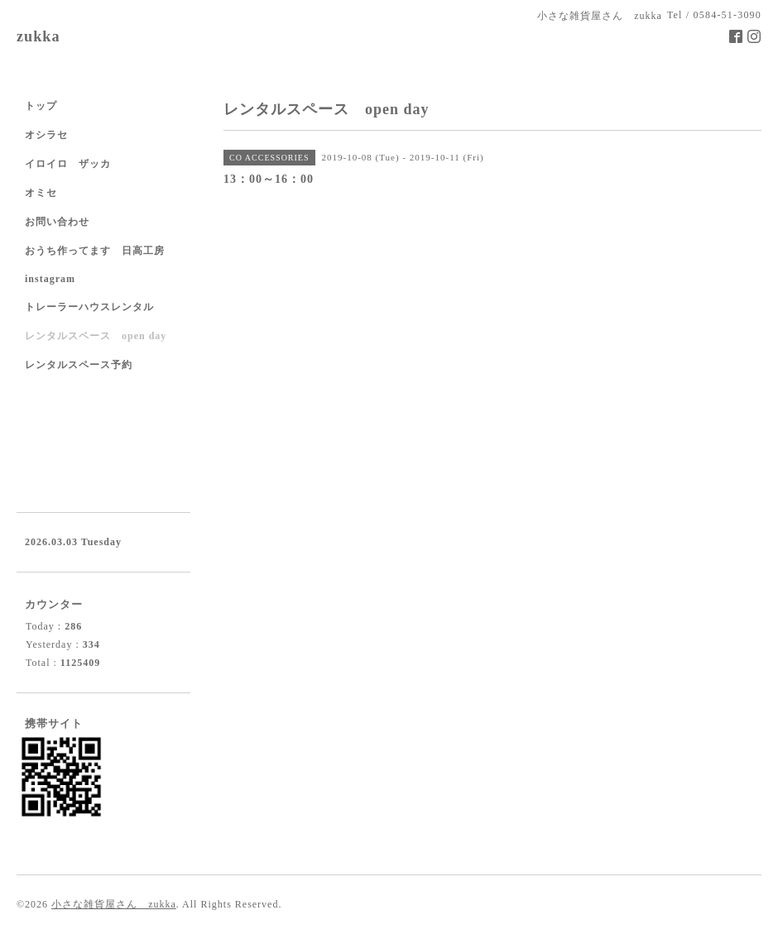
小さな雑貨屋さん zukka (113, 904)
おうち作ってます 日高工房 (95, 250)
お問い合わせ (57, 222)
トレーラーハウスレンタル (89, 307)
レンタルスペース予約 (78, 365)
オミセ (41, 193)
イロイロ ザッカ (68, 164)
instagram (50, 279)
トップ (41, 106)
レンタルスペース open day (95, 336)
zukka (38, 36)
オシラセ (46, 135)
